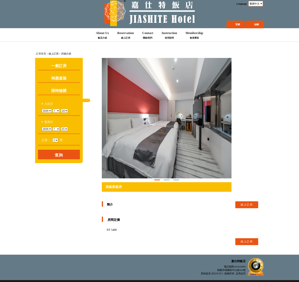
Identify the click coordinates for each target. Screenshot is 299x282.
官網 (237, 24)
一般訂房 (59, 66)
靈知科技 (216, 273)
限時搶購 (59, 91)
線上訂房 (247, 204)
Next (105, 118)
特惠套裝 (59, 78)
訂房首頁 (41, 53)
